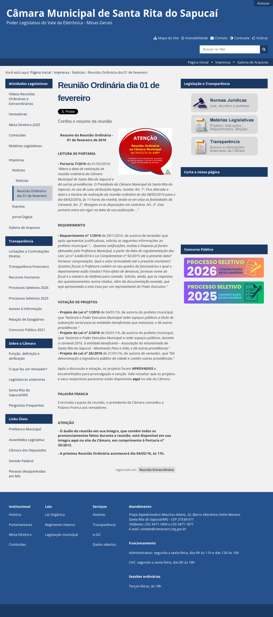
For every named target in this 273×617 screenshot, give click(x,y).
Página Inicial (198, 62)
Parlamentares (20, 524)
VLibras (262, 38)
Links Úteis (18, 418)
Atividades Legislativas (28, 83)
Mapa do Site (168, 38)
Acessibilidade (196, 38)
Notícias (78, 72)
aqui (136, 378)
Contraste (242, 38)
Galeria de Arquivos (252, 62)
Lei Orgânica (55, 514)
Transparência (21, 241)
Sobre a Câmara (22, 343)
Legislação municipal (61, 534)
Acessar (263, 3)
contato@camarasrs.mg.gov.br (163, 528)
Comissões (17, 544)
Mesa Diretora (20, 534)
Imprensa (223, 62)
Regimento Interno (60, 524)
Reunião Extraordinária (156, 469)
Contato (221, 38)
